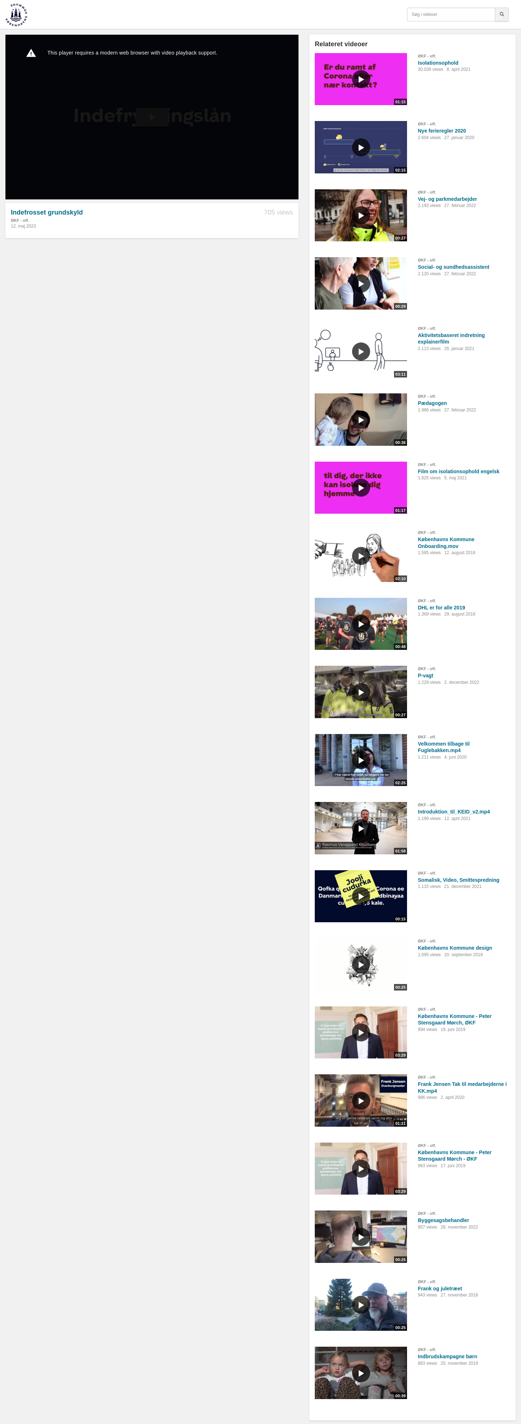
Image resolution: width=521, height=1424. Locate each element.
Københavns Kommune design (455, 948)
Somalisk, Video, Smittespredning (458, 880)
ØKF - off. (20, 220)
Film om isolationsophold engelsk (459, 471)
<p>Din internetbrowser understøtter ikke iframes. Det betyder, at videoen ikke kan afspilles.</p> (151, 117)
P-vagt (425, 675)
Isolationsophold (438, 63)
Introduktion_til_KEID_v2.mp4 (454, 812)
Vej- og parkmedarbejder (447, 199)
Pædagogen (432, 403)
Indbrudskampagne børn (447, 1356)
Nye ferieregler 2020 (442, 131)
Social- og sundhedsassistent (454, 267)
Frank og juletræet (440, 1288)
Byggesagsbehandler (443, 1220)
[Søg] (502, 14)
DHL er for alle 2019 (441, 607)
